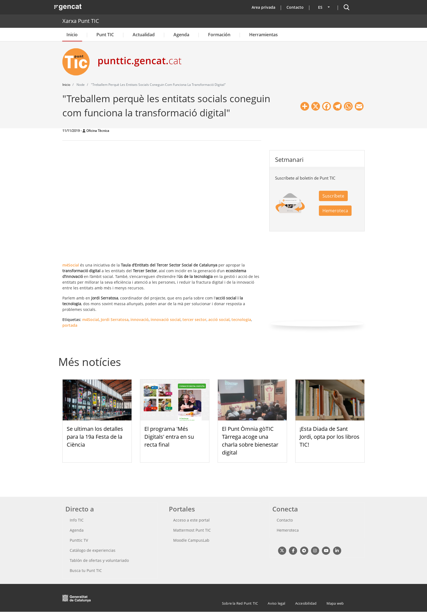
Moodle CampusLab (191, 540)
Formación (219, 35)
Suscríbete (333, 196)
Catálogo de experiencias (92, 550)
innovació (139, 319)
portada (69, 325)
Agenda (181, 35)
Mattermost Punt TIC (192, 530)
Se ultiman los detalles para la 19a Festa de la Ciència (95, 436)
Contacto (295, 7)
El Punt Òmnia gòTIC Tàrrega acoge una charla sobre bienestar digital (250, 440)
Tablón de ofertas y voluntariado (99, 560)
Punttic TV (79, 540)
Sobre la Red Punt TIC (240, 603)
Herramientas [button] (263, 35)
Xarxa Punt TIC (80, 21)
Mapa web (335, 603)
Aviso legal (276, 603)
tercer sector (194, 319)
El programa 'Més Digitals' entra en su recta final (169, 436)
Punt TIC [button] (105, 35)
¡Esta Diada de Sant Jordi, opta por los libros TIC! (329, 436)
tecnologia (241, 319)
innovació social (166, 319)
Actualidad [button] (144, 35)
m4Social (90, 319)
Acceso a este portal (191, 520)
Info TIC (77, 520)
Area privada (263, 7)
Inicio (72, 35)
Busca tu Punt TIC (86, 570)
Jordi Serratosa (115, 319)
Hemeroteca (335, 211)
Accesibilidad (306, 603)
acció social (219, 319)
